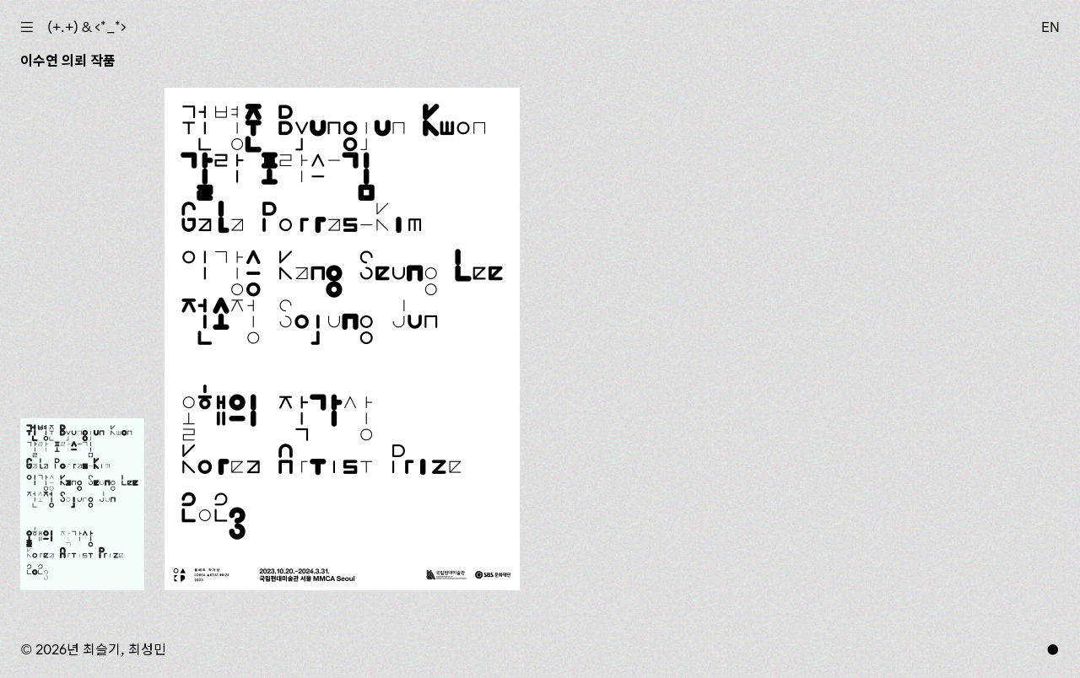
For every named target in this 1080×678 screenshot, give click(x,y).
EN (1050, 27)
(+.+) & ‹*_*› (87, 27)
